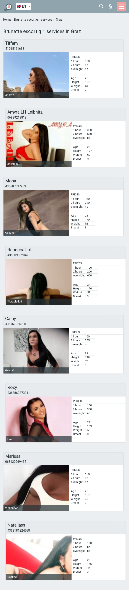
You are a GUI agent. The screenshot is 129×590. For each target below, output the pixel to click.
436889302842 (17, 255)
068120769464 (15, 462)
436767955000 (15, 324)
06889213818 (16, 117)
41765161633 (14, 49)
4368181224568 (18, 530)
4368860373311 (18, 393)
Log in (110, 6)
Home (7, 19)
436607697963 (15, 186)
